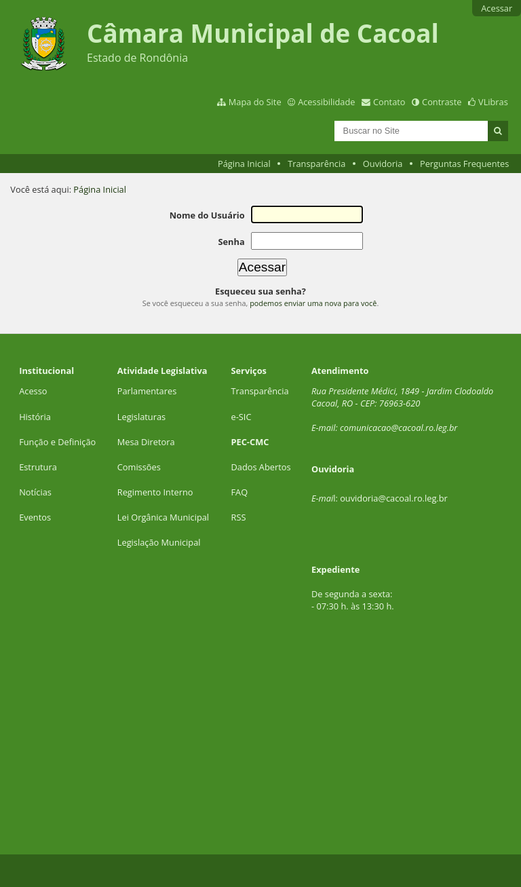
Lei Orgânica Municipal (163, 517)
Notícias (35, 492)
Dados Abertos (261, 467)
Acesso (33, 391)
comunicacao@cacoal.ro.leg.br (398, 427)
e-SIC (241, 417)
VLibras (493, 102)
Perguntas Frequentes (464, 163)
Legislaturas (141, 417)
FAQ (239, 492)
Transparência (316, 163)
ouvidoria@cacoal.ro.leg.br (394, 498)
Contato (389, 102)
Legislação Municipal (159, 542)
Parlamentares (146, 391)
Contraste (441, 102)
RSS (238, 517)
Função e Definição (57, 442)
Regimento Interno (155, 492)
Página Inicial (244, 163)
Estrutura (38, 467)
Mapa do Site (255, 102)
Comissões (139, 467)
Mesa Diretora (146, 442)
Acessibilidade (326, 102)
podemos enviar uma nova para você (313, 303)
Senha (231, 241)
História (35, 417)
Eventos (35, 517)
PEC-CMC (250, 442)
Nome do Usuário (207, 215)
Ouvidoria (383, 163)
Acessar (496, 8)
